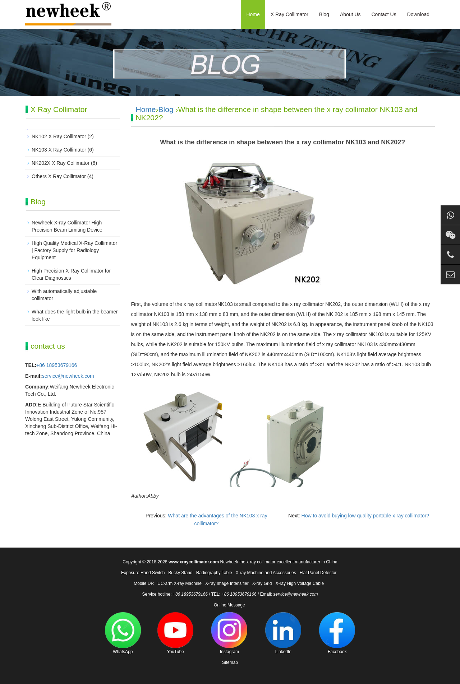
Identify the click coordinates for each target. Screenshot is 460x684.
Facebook (337, 633)
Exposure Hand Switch (143, 572)
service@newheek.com (68, 376)
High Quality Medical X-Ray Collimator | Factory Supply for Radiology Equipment (74, 250)
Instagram (229, 633)
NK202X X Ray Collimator (60, 163)
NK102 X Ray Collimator (59, 136)
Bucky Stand (180, 572)
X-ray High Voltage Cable (299, 583)
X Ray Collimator (289, 14)
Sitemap (230, 662)
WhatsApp (123, 633)
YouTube (175, 633)
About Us (350, 14)
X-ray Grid (262, 583)
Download (418, 14)
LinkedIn (283, 633)
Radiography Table (214, 572)
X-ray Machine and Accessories (266, 572)
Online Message (229, 605)
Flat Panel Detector (318, 572)
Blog (324, 14)
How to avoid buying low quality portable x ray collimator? (365, 515)
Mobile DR (144, 583)
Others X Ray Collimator (59, 176)
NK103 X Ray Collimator (59, 150)
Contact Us (383, 14)
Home (252, 14)
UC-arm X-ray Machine (179, 583)
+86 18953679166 (56, 365)
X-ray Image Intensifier (227, 583)
